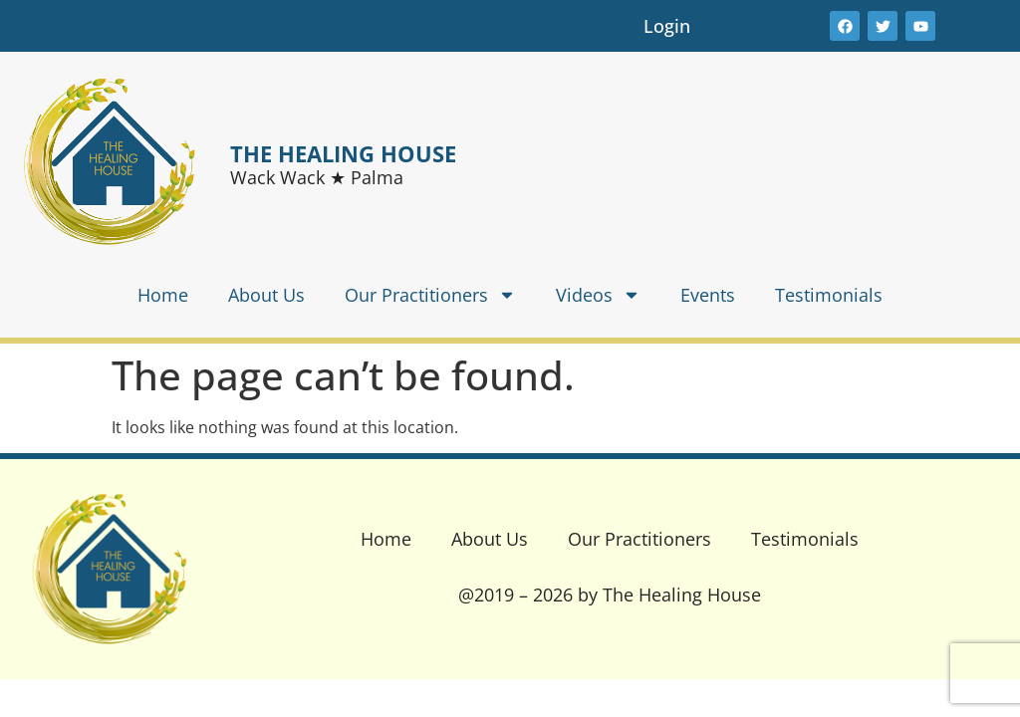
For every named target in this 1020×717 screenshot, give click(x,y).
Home (162, 295)
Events (707, 295)
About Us (266, 295)
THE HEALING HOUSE (343, 153)
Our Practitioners (430, 295)
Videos (598, 295)
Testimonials (829, 295)
